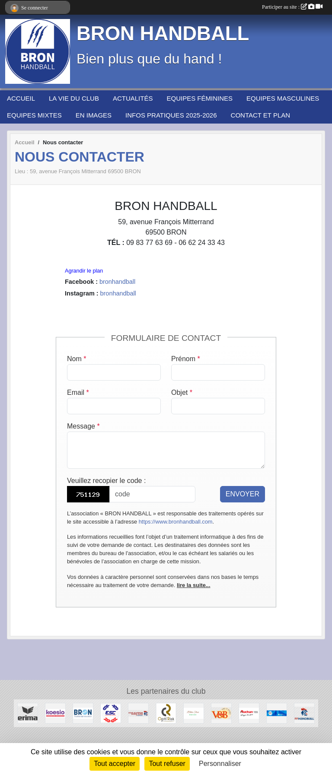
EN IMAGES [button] (94, 115)
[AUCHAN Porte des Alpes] (249, 712)
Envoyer (242, 494)
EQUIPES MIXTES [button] (34, 115)
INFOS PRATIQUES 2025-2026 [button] (171, 115)
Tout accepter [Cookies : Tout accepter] (114, 763)
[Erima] (27, 712)
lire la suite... (194, 585)
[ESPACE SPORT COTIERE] (110, 712)
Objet (181, 392)
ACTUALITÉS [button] (133, 98)
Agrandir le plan (84, 271)
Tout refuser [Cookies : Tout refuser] (167, 763)
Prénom (185, 358)
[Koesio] (55, 712)
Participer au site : (292, 7)
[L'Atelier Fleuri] (193, 712)
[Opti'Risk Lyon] (166, 712)
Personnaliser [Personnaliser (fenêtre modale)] (220, 763)
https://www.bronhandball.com (176, 521)
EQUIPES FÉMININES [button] (199, 98)
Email (78, 392)
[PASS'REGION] (276, 712)
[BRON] (83, 712)
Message (83, 426)
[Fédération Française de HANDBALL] (304, 712)
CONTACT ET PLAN (260, 115)
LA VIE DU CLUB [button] (74, 98)
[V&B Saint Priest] (221, 712)
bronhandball (117, 281)
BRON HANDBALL (163, 33)
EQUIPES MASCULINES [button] (282, 98)
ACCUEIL (21, 98)
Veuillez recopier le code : (106, 480)
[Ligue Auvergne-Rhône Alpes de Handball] (138, 712)
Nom (76, 358)
